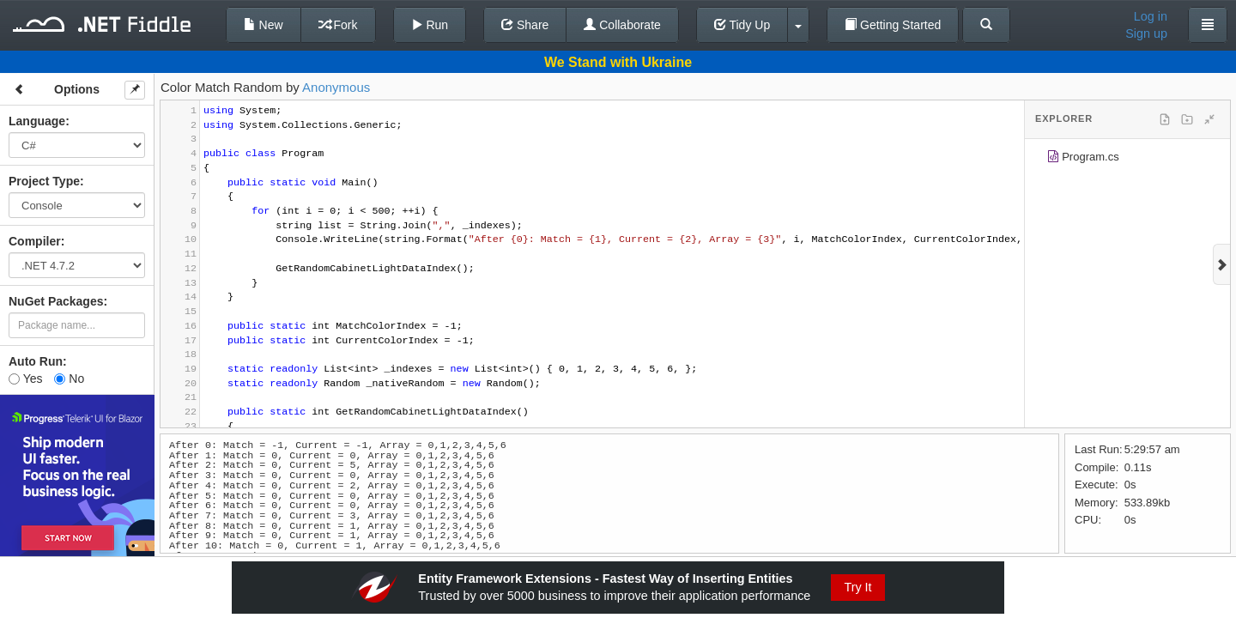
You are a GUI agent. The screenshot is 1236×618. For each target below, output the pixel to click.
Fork (338, 25)
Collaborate (622, 25)
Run (430, 25)
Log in (1150, 16)
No (69, 378)
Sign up (1146, 33)
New (263, 25)
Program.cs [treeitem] (1082, 159)
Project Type (44, 181)
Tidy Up (742, 25)
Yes (25, 378)
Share (524, 25)
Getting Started (893, 25)
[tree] (1127, 159)
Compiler (35, 241)
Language (37, 121)
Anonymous (336, 87)
